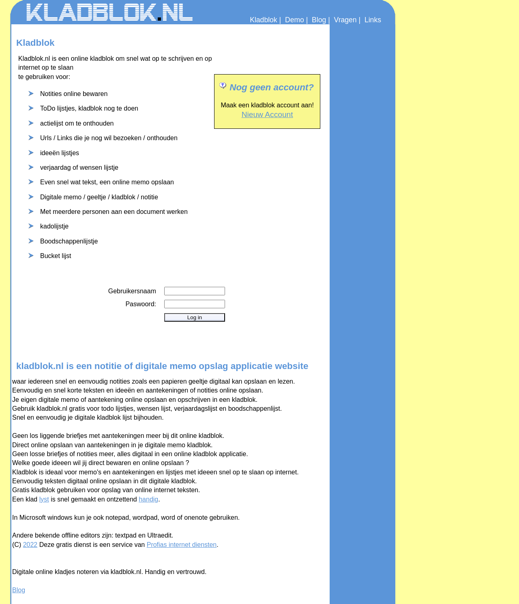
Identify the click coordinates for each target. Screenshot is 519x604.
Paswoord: (140, 304)
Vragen (345, 20)
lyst (44, 499)
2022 (30, 544)
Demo (294, 20)
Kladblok (263, 20)
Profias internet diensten (182, 544)
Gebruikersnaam (132, 291)
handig (148, 499)
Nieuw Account (267, 114)
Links (373, 20)
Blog (319, 20)
